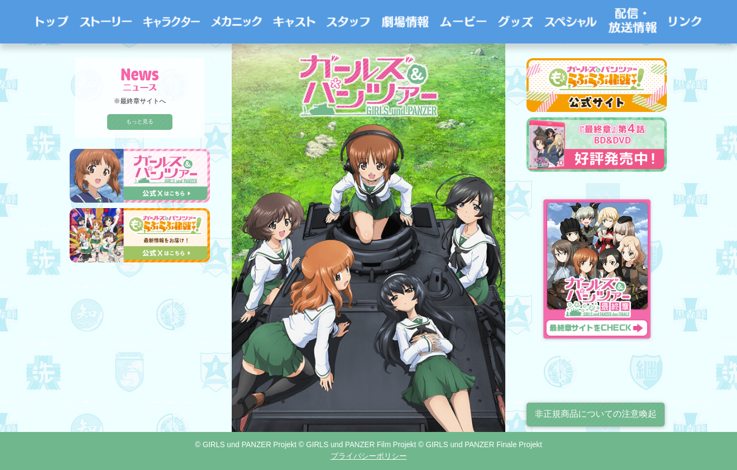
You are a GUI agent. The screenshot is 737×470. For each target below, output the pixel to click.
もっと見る (139, 121)
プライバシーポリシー (369, 456)
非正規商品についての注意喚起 (596, 413)
